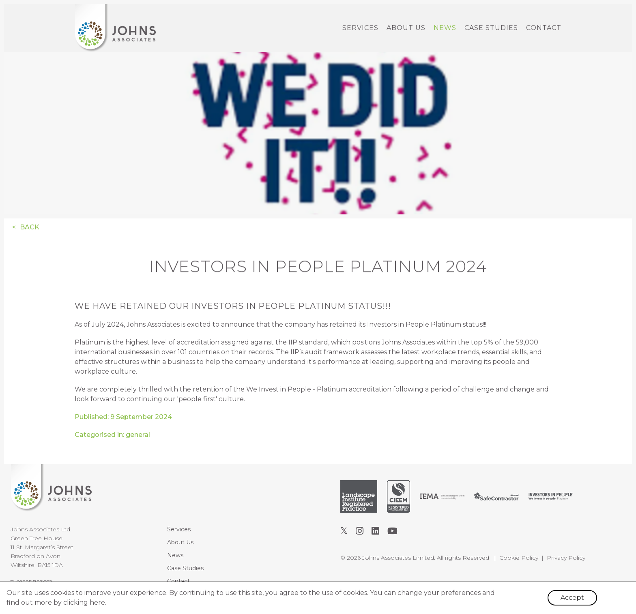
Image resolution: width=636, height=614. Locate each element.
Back (29, 227)
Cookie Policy (518, 557)
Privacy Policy (566, 557)
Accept (572, 597)
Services (360, 28)
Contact (543, 28)
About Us (406, 28)
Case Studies (491, 28)
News (445, 28)
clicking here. (84, 602)
